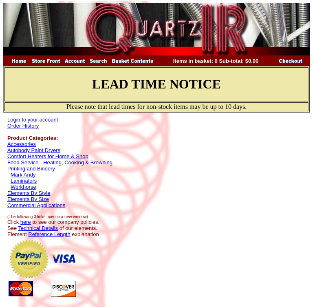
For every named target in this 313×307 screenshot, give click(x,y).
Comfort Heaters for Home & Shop (47, 156)
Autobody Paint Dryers (33, 150)
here (25, 222)
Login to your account (32, 120)
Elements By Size (28, 199)
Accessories (21, 144)
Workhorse (23, 187)
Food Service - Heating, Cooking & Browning (59, 162)
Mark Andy (23, 175)
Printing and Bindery (31, 169)
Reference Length (49, 234)
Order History (23, 126)
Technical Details (38, 228)
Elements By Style (29, 193)
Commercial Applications (36, 205)
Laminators (24, 181)
